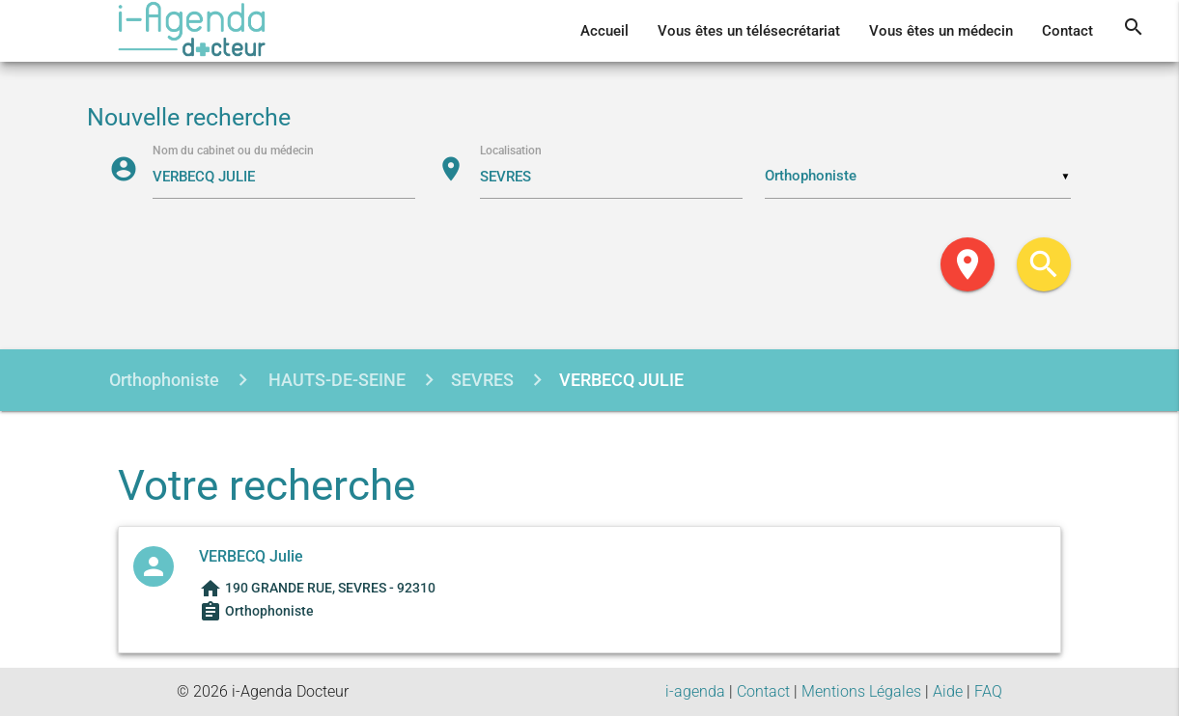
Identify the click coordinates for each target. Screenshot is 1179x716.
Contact (1067, 31)
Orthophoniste (164, 380)
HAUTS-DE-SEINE (335, 380)
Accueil (604, 31)
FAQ (988, 691)
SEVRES (482, 380)
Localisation (511, 150)
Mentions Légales (861, 691)
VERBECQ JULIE (621, 380)
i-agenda (695, 691)
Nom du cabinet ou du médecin (233, 150)
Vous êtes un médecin (941, 31)
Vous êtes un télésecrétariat (749, 31)
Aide (948, 691)
